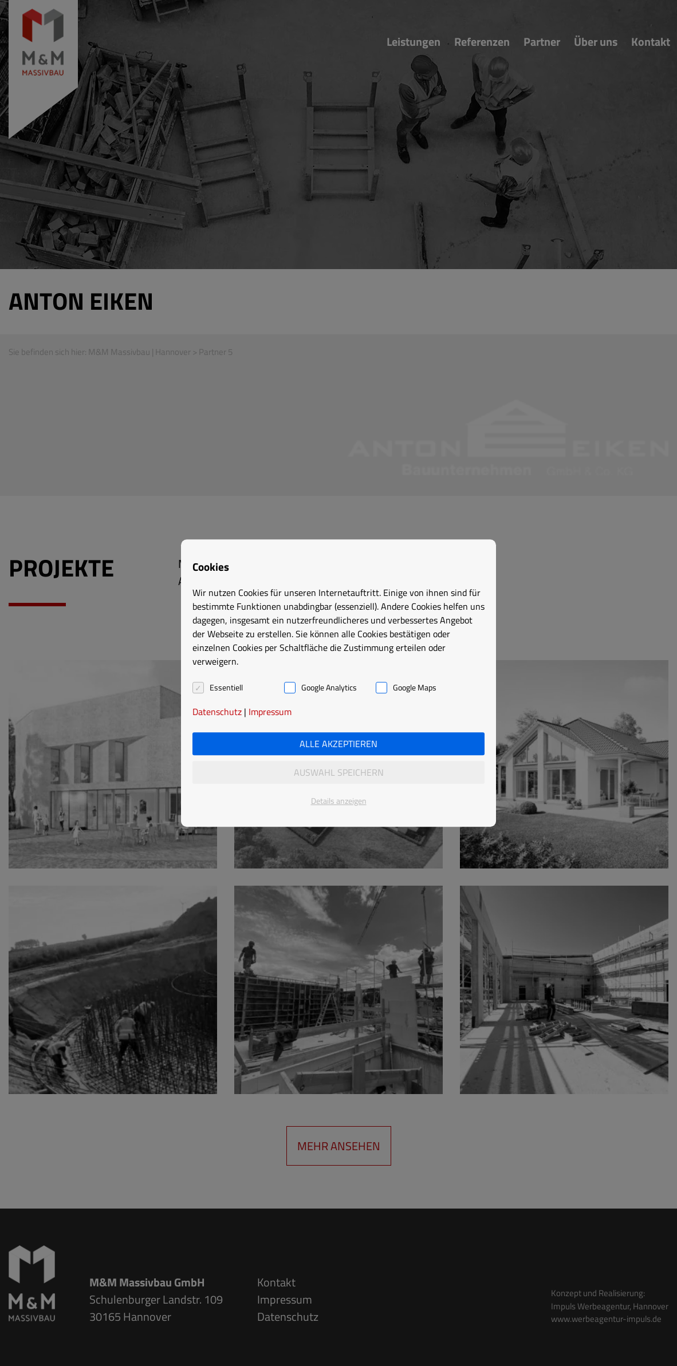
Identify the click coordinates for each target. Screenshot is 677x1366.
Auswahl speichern (339, 772)
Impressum (270, 711)
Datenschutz (217, 711)
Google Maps (414, 687)
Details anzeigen (339, 801)
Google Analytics (329, 687)
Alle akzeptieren (338, 744)
